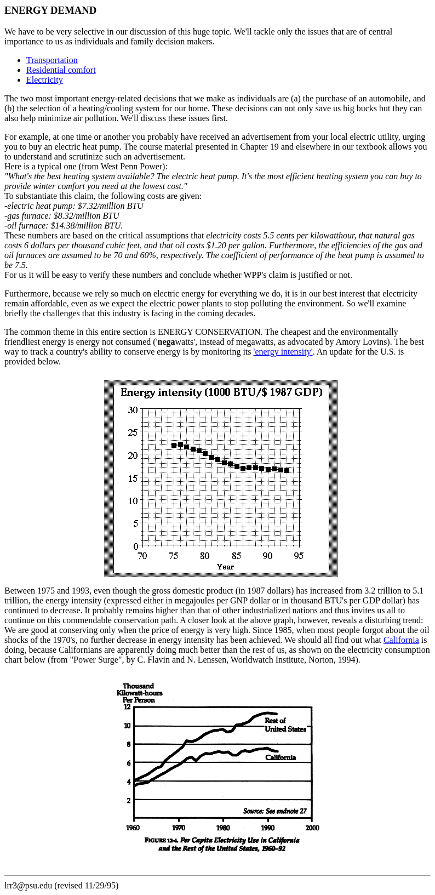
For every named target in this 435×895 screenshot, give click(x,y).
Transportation (52, 60)
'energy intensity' (283, 351)
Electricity (44, 79)
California (401, 640)
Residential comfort (61, 70)
